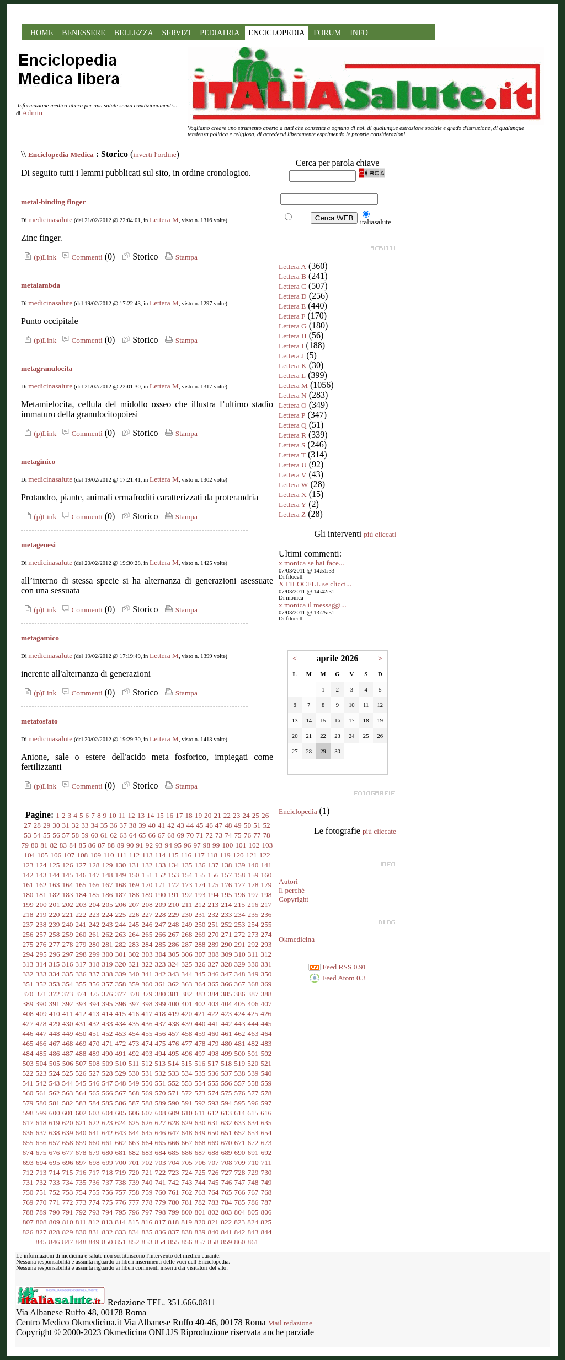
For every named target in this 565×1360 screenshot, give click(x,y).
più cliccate (379, 831)
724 (187, 1172)
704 (173, 1162)
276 (41, 944)
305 (173, 954)
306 (187, 954)
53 (27, 835)
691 (253, 1152)
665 (160, 1142)
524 (54, 1073)
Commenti (80, 257)
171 (160, 885)
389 (28, 1004)
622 (94, 1123)
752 (54, 1192)
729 (253, 1172)
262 (107, 934)
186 (107, 895)
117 (199, 855)
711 (266, 1162)
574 (213, 1093)
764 (213, 1192)
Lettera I (291, 346)
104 (29, 855)
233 (226, 914)
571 (173, 1093)
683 (147, 1152)
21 (217, 815)
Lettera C (292, 286)
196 (240, 895)
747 (240, 1182)
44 (190, 825)
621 (81, 1123)
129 (107, 865)
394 (94, 1004)
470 (94, 1043)
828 (54, 1232)
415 (120, 1014)
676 (54, 1152)
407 (266, 1004)
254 (253, 924)
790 (54, 1212)
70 (190, 835)
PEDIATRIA (219, 33)
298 (81, 954)
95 (178, 845)
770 (41, 1202)
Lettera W (293, 485)
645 (147, 1133)
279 (81, 944)
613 (226, 1113)
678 (81, 1152)
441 (213, 1023)
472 (120, 1043)
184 (81, 895)
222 (81, 914)
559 (266, 1083)
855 (173, 1242)
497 (200, 1053)
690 (240, 1152)
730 (266, 1172)
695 (54, 1162)
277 (54, 944)
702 (147, 1162)
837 (173, 1232)
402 (200, 1004)
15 (159, 815)
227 (147, 914)
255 (266, 924)
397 (134, 1004)
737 (107, 1182)
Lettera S (292, 445)
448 (54, 1033)
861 (253, 1242)
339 (120, 974)
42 (170, 825)
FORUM (327, 33)
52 (266, 825)
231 (200, 914)
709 (240, 1162)
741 (160, 1182)
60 (94, 835)
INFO (359, 33)
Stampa (180, 257)
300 (107, 954)
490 (107, 1053)
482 (253, 1043)
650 (213, 1133)
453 (120, 1033)
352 (41, 984)
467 (54, 1043)
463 (253, 1033)
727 (226, 1172)
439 (187, 1023)
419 (173, 1014)
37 (123, 825)
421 (199, 1014)
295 (41, 954)
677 (67, 1152)
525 (67, 1073)
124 (41, 865)
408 (28, 1014)
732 (41, 1182)
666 (173, 1142)
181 (41, 895)
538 (240, 1073)
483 (266, 1043)
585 (107, 1103)
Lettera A (292, 266)
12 (131, 815)
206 (120, 904)
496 (187, 1053)
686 (187, 1152)
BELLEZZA (133, 33)
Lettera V (292, 475)
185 (94, 895)
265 (147, 934)
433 (107, 1023)
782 (200, 1202)
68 (170, 835)
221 (67, 914)
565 (94, 1093)
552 (173, 1083)
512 (146, 1063)
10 (112, 815)
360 (147, 984)
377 (120, 994)
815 (133, 1222)
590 (173, 1103)
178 (253, 885)
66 (152, 835)
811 (81, 1222)
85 (82, 845)
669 (213, 1142)
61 (104, 835)
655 (28, 1142)
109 (95, 855)
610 (187, 1113)
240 (67, 924)
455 (147, 1033)
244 (120, 924)
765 (226, 1192)
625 (134, 1123)
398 (147, 1004)
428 (41, 1023)
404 (226, 1004)
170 (147, 885)
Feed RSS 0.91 (337, 967)
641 (94, 1133)
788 (28, 1212)
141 (266, 865)
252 (226, 924)
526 (81, 1073)
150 (134, 875)
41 (161, 825)
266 (160, 934)
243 (107, 924)
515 (186, 1063)
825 (265, 1222)
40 (152, 825)
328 (226, 964)
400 (173, 1004)
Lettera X (293, 494)
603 (94, 1113)
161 (28, 885)
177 (240, 885)
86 (91, 845)
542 (41, 1083)
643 (120, 1133)
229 (173, 914)
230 (187, 914)
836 (160, 1232)
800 (187, 1212)
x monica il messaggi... (313, 605)
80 (34, 845)
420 (186, 1014)
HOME (41, 33)
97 (196, 845)
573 (200, 1093)
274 (266, 934)
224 (107, 914)
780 (173, 1202)
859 (226, 1242)
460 (213, 1033)
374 (81, 994)
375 (94, 994)
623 (107, 1123)
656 (41, 1142)
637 (41, 1133)
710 (253, 1162)
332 (28, 974)
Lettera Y (292, 504)
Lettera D (293, 296)
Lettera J (291, 356)
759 (147, 1192)
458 (187, 1033)
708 (226, 1162)
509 (107, 1063)
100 (227, 845)
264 (134, 934)
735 (81, 1182)
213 (212, 904)
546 (94, 1083)
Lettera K (293, 365)
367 (240, 984)
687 (200, 1152)
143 (41, 875)
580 (41, 1103)
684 (160, 1152)
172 (173, 885)
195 (226, 895)
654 (266, 1133)
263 (120, 934)
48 (228, 825)
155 (200, 875)
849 (94, 1242)
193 (200, 895)
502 (266, 1053)
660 (94, 1142)
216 (252, 904)
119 (225, 855)
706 (200, 1162)
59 (84, 835)
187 (120, 895)
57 (66, 835)
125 (54, 865)
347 (226, 974)
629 (187, 1123)
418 (160, 1014)
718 (107, 1172)
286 (173, 944)
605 (120, 1113)
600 (54, 1113)
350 (266, 974)
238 (41, 924)
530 (134, 1073)
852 (134, 1242)
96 (187, 845)
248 (173, 924)
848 (81, 1242)
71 (199, 835)
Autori (288, 881)
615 (252, 1113)
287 (187, 944)
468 (67, 1043)
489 (94, 1053)
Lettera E (292, 306)
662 (120, 1142)
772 (67, 1202)
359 (134, 984)
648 (187, 1133)
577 (253, 1093)
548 (120, 1083)
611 (200, 1113)
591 (187, 1103)
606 (134, 1113)
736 (94, 1182)
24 (245, 815)
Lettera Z (292, 514)
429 (54, 1023)
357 (107, 984)
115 (173, 855)
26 (265, 815)
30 (56, 825)
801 (200, 1212)
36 (113, 825)
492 (134, 1053)
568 (134, 1093)
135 (187, 865)
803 (226, 1212)
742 (173, 1182)
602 (81, 1113)
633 (240, 1123)
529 (120, 1073)
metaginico (38, 461)
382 (187, 994)
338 (107, 974)
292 (253, 944)
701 (134, 1162)
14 (150, 815)
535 (200, 1073)
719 (120, 1172)
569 (147, 1093)
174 (200, 885)
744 (200, 1182)
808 (41, 1222)
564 (81, 1093)
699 (107, 1162)
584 (94, 1103)
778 (147, 1202)
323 (160, 964)
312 (265, 954)
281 (107, 944)
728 (240, 1172)
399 (160, 1004)
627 (160, 1123)
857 (200, 1242)
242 (94, 924)
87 (101, 845)
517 (212, 1063)
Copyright (293, 899)
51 (256, 825)
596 (253, 1103)
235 (253, 914)
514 (173, 1063)
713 (41, 1172)
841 (226, 1232)
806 (266, 1212)
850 (107, 1242)
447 (41, 1033)
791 (67, 1212)
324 (173, 964)
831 (94, 1232)
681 (120, 1152)
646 (160, 1133)
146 (81, 875)
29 (46, 825)
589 (160, 1103)
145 (67, 875)
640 (81, 1133)
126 (67, 865)
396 (120, 1004)
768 (266, 1192)
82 (53, 845)
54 (37, 835)
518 (226, 1063)
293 (266, 944)
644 (134, 1133)
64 (132, 835)
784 (226, 1202)
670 (226, 1142)
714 (54, 1172)
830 (81, 1232)
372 (54, 994)
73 (218, 835)
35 (104, 825)
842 (240, 1232)
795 (120, 1212)
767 (253, 1192)
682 (134, 1152)
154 (187, 875)
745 (213, 1182)
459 (200, 1033)
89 (120, 845)
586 (120, 1103)
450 (81, 1033)
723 (173, 1172)
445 (266, 1023)
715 (67, 1172)
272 (240, 934)
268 (187, 934)
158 (240, 875)
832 (107, 1232)
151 (147, 875)
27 (27, 825)
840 (213, 1232)
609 (173, 1113)
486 (54, 1053)
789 (41, 1212)
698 (94, 1162)
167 (107, 885)
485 (41, 1053)
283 (134, 944)
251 (213, 924)
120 (238, 855)
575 (226, 1093)
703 (160, 1162)
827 (41, 1232)
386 (240, 994)
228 (160, 914)
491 (120, 1053)
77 (256, 835)
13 (141, 815)
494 (160, 1053)
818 (173, 1222)
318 (94, 964)
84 (72, 845)
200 (41, 904)
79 (25, 845)
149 (120, 875)
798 (160, 1212)
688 (213, 1152)
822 (226, 1222)
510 (120, 1063)
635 (266, 1123)
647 (173, 1133)
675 (41, 1152)
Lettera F (292, 316)
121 (251, 855)
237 (28, 924)
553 (187, 1083)
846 (54, 1242)
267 (173, 934)
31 (66, 825)
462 (240, 1033)
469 (81, 1043)
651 (226, 1133)
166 (94, 885)
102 (253, 845)
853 (147, 1242)
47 (218, 825)
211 (187, 904)
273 (253, 934)
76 (247, 835)
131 (134, 865)
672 (253, 1142)
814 (120, 1222)
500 (240, 1053)
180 (28, 895)
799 (173, 1212)
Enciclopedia (298, 811)
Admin (32, 113)
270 (213, 934)
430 (67, 1023)
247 (160, 924)
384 (213, 994)
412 (80, 1014)
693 (28, 1162)
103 (267, 845)
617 (28, 1123)
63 (123, 835)
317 (81, 964)
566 (107, 1093)
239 (54, 924)
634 (253, 1123)
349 (253, 974)
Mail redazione (290, 1323)
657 (54, 1142)
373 (67, 994)
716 (81, 1172)
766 (240, 1192)
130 (120, 865)
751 (41, 1192)
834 (134, 1232)
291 (240, 944)
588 (147, 1103)
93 (158, 845)
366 (226, 984)
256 (28, 934)
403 (213, 1004)
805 (253, 1212)
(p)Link (38, 257)
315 (54, 964)
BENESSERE (83, 33)
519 (239, 1063)
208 (147, 904)
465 (28, 1043)
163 (54, 885)
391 (54, 1004)
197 (253, 895)
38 (132, 825)
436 (147, 1023)
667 (187, 1142)
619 (54, 1123)
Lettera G (293, 326)
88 (111, 845)
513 (160, 1063)
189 (147, 895)
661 (107, 1142)
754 (81, 1192)
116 (186, 855)
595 (240, 1103)
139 (240, 865)
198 (266, 895)
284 (147, 944)
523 (41, 1073)
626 (147, 1123)
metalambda (40, 285)
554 (200, 1083)
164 (67, 885)
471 (107, 1043)
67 (161, 835)
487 (67, 1053)
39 (142, 825)
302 (134, 954)
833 (120, 1232)
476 (173, 1043)
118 (212, 855)
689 (226, 1152)
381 (173, 994)
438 (173, 1023)
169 (134, 885)
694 (41, 1162)
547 (107, 1083)
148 (107, 875)
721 (147, 1172)
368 (253, 984)
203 (81, 904)
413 (93, 1014)
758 (134, 1192)
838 (187, 1232)
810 (67, 1222)
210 (173, 904)
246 (147, 924)
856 (187, 1242)
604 (107, 1113)
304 (160, 954)
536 (213, 1073)
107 (68, 855)
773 (81, 1202)
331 (266, 964)
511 (134, 1063)
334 (54, 974)
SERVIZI (176, 33)
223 (94, 914)
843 (253, 1232)
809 (54, 1222)
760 (160, 1192)
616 (265, 1113)
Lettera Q (293, 425)
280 (94, 944)
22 (227, 815)
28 (37, 825)
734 (67, 1182)
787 (266, 1202)
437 (160, 1023)
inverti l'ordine (154, 154)
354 (67, 984)
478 (200, 1043)
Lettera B (292, 276)
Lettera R (292, 435)
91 (139, 845)
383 (200, 994)
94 (168, 845)
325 (187, 964)
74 (228, 835)
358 (120, 984)
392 (67, 1004)
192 (187, 895)
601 (67, 1113)
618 (41, 1123)
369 (266, 984)
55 (46, 835)
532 (160, 1073)
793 (94, 1212)
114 (160, 855)
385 (226, 994)
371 (41, 994)
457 (173, 1033)
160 (266, 875)
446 (28, 1033)
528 (107, 1073)
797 (147, 1212)
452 (107, 1033)
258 (54, 934)
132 (147, 865)
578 (266, 1093)
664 (147, 1142)
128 (94, 865)
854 (160, 1242)
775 (107, 1202)
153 (173, 875)
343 (173, 974)
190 (160, 895)
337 (94, 974)
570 (160, 1093)
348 (240, 974)
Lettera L (292, 375)
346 (213, 974)
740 (147, 1182)
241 (81, 924)
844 (266, 1232)
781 (187, 1202)
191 (173, 895)
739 (134, 1182)
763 (200, 1192)
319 (107, 964)
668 (200, 1142)
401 (187, 1004)
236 (266, 914)
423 (226, 1014)
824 (252, 1222)
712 (28, 1172)
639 (67, 1133)
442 (226, 1023)
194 (213, 895)
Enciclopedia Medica (61, 154)
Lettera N (293, 395)
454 (134, 1033)
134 (173, 865)
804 (240, 1212)
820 (199, 1222)
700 (120, 1162)
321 (134, 964)
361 (160, 984)
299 (94, 954)
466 (41, 1043)
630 (200, 1123)
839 (200, 1232)
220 (54, 914)
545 (81, 1083)
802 (213, 1212)
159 (253, 875)
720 (134, 1172)
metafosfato (39, 721)
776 (120, 1202)
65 (142, 835)
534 (187, 1073)
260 (81, 934)
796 (134, 1212)
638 (54, 1133)
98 (206, 845)
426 (265, 1014)
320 (120, 964)
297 (67, 954)
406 (253, 1004)
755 (94, 1192)
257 (41, 934)
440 (200, 1023)
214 (226, 904)
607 (147, 1113)
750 (28, 1192)
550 (147, 1083)
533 (173, 1073)
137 (213, 865)
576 (240, 1093)
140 (253, 865)
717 (94, 1172)
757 (120, 1192)
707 (213, 1162)
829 (67, 1232)
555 (213, 1083)
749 (266, 1182)
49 (237, 825)
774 (94, 1202)
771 (54, 1202)
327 (213, 964)
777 (134, 1202)
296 (54, 954)
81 (43, 845)
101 (240, 845)
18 (188, 815)
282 (120, 944)
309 (226, 954)
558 (253, 1083)
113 (147, 855)
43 (180, 825)
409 (41, 1014)
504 (41, 1063)
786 (253, 1202)
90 (130, 845)
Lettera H (293, 336)
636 (28, 1133)
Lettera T (292, 455)
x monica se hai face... (311, 563)
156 (213, 875)
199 (28, 904)
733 (54, 1182)
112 (134, 855)
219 (41, 914)
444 (253, 1023)
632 (226, 1123)
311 (253, 954)
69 (180, 835)
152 (160, 875)
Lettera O (293, 405)
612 (212, 1113)
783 (213, 1202)
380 (160, 994)
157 (226, 875)
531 (147, 1073)
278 (67, 944)
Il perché (292, 890)
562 (54, 1093)
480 (226, 1043)
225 (120, 914)
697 (81, 1162)
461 (226, 1033)
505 (54, 1063)
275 (28, 944)
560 (28, 1093)
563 (67, 1093)
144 (54, 875)
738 (120, 1182)
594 (226, 1103)
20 (207, 815)
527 (94, 1073)
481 (240, 1043)
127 (81, 865)
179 (266, 885)
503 (28, 1063)
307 (200, 954)
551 (160, 1083)
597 (266, 1103)
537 (226, 1073)
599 (41, 1113)
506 (67, 1063)
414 (107, 1014)
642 (107, 1133)
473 (134, 1043)
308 (213, 954)
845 (41, 1242)
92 (149, 845)
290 (226, 944)
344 (187, 974)
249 (187, 924)
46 (208, 825)
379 (147, 994)
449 (67, 1033)
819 (186, 1222)
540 (266, 1073)
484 (28, 1053)
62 (113, 835)
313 (28, 964)
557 (240, 1083)
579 (28, 1103)
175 (213, 885)
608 (160, 1113)
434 (120, 1023)
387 (253, 994)
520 (252, 1063)
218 (28, 914)
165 (81, 885)
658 (67, 1142)
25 (255, 815)
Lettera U (293, 465)
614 (239, 1113)
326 (200, 964)
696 (67, 1162)
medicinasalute (50, 219)
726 (213, 1172)
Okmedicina (297, 939)
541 (28, 1083)
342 (160, 974)
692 (266, 1152)
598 (28, 1113)
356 (94, 984)
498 (213, 1053)
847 (67, 1242)
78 (266, 835)
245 (134, 924)
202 (67, 904)
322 (147, 964)
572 (187, 1093)
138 (226, 865)
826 (28, 1232)
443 (240, 1023)
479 (213, 1043)
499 (226, 1053)
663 (134, 1142)
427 (28, 1023)
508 (94, 1063)
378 (134, 994)
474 (147, 1043)
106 (55, 855)
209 (160, 904)
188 (134, 895)
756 (107, 1192)
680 (107, 1152)
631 (213, 1123)
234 (240, 914)
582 (67, 1103)
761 (173, 1192)
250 (200, 924)
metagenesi (38, 545)
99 (216, 845)
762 (187, 1192)
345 (200, 974)
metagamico (40, 638)
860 (240, 1242)
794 (107, 1212)
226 (134, 914)
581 (54, 1103)
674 (28, 1152)
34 (94, 825)
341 (147, 974)
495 (173, 1053)
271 (226, 934)
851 (120, 1242)
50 (247, 825)
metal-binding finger (53, 202)
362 (173, 984)
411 (67, 1014)
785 (240, 1202)
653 (253, 1133)
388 (266, 994)
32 (75, 825)
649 (200, 1133)
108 (82, 855)
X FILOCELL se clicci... (315, 584)
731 (28, 1182)
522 (28, 1073)
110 (108, 855)
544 (67, 1083)
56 (56, 835)
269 (200, 934)
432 (94, 1023)
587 (134, 1103)
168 (120, 885)
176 (226, 885)
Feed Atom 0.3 (337, 978)
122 (264, 855)
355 (81, 984)
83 (63, 845)
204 (94, 904)
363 (187, 984)
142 (28, 875)
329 (240, 964)
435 (134, 1023)
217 (265, 904)
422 (212, 1014)
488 (81, 1053)
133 (160, 865)
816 (146, 1222)
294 (28, 954)
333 (41, 974)
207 (134, 904)
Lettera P (292, 415)
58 (75, 835)
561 (41, 1093)
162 (41, 885)
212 (199, 904)
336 (81, 974)
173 (187, 885)
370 (28, 994)
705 (187, 1162)
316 (67, 964)
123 (28, 865)
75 (237, 835)
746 (226, 1182)
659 (81, 1142)
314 (41, 964)
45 (199, 825)
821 (212, 1222)
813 (107, 1222)
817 (160, 1222)
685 (173, 1152)
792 (81, 1212)
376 (107, 994)
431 (81, 1023)
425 (252, 1014)
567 (120, 1093)
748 (253, 1182)
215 (239, 904)
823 (239, 1222)
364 (200, 984)
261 (94, 934)
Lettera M (164, 219)
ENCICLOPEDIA (276, 33)
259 (67, 934)
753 (67, 1192)
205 (107, 904)
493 (147, 1053)
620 (67, 1123)
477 (187, 1043)
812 (93, 1222)
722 (160, 1172)
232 (213, 914)
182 (54, 895)
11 (122, 815)
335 (67, 974)
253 (240, 924)
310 (240, 954)
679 (94, 1152)
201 (54, 904)
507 (81, 1063)
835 (147, 1232)
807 (28, 1222)
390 (41, 1004)
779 (160, 1202)
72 (208, 835)
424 (239, 1014)
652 (240, 1133)
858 (213, 1242)
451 (94, 1033)
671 (240, 1142)
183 (67, 895)
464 (266, 1033)
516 (199, 1063)
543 (54, 1083)
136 (200, 865)
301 (120, 954)
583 (81, 1103)
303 (147, 954)
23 (236, 815)
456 (160, 1033)
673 (266, 1142)
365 (213, 984)
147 (94, 875)
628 (173, 1123)
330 (253, 964)
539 (253, 1073)
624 (120, 1123)
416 (133, 1014)
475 (160, 1043)
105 (42, 855)
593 (213, 1103)
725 (200, 1172)
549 (134, 1083)
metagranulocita (46, 368)
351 (28, 984)
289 (213, 944)
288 (200, 944)
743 (187, 1182)
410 (54, 1014)
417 (146, 1014)
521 (265, 1063)
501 (253, 1053)
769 (28, 1202)
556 (226, 1083)
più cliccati (380, 534)
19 (198, 815)
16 (169, 815)
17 (179, 815)
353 (54, 984)
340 (134, 974)
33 (84, 825)
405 (240, 1004)
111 (121, 855)
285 (160, 944)
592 (200, 1103)
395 (107, 1004)
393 (81, 1004)
